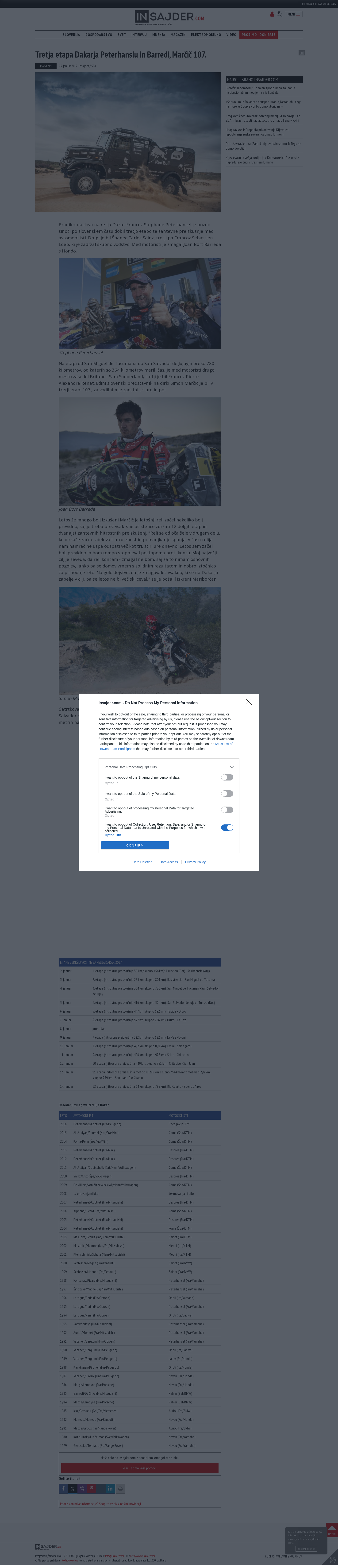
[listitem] (169, 767)
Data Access (169, 862)
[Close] (250, 703)
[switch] (227, 777)
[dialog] (169, 782)
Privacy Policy (195, 862)
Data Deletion (142, 862)
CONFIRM (135, 845)
